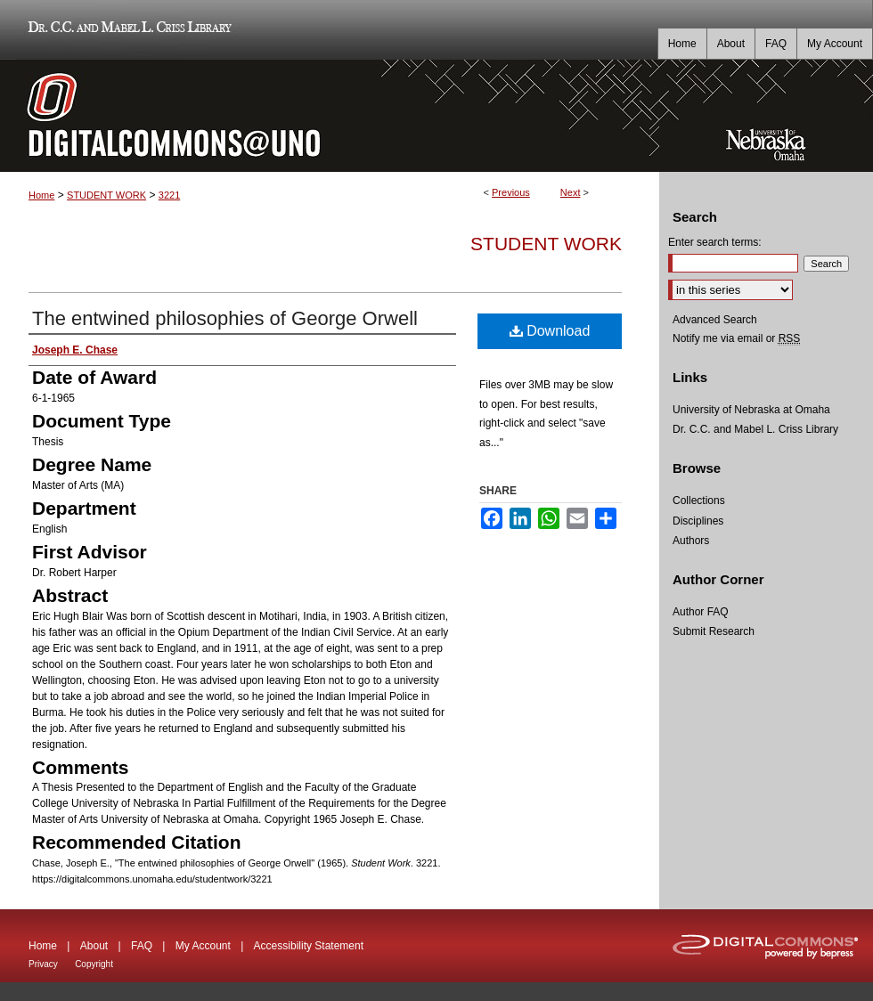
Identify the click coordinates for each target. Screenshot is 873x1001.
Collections (699, 500)
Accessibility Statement (308, 946)
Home (41, 195)
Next (570, 192)
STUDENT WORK (106, 195)
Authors (691, 540)
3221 (169, 195)
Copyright (94, 964)
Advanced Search (715, 319)
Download (550, 330)
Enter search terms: (715, 242)
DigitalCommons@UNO (329, 116)
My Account (203, 946)
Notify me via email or (736, 338)
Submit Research (714, 631)
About (94, 946)
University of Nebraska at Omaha (751, 409)
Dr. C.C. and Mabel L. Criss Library (127, 30)
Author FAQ (701, 612)
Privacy (43, 964)
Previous (511, 192)
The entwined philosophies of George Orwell (225, 318)
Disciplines (698, 521)
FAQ (141, 946)
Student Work (546, 243)
